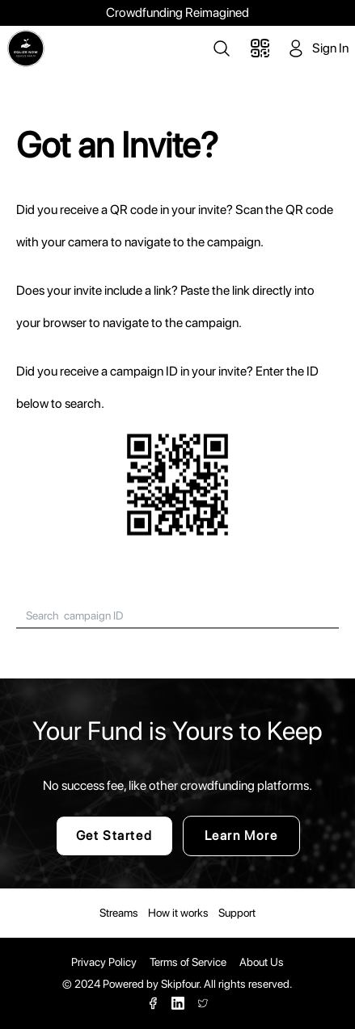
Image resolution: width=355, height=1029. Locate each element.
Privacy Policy (104, 962)
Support (237, 912)
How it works (178, 912)
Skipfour (180, 983)
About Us (261, 962)
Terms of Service (188, 962)
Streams (118, 912)
